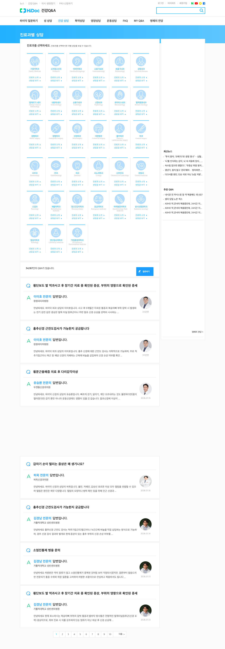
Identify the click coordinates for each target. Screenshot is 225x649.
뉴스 (22, 3)
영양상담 (96, 21)
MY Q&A (139, 21)
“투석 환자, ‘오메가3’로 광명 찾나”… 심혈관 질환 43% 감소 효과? (184, 156)
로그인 (161, 3)
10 (110, 634)
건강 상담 (63, 21)
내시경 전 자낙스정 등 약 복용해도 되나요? (184, 194)
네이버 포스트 (192, 3)
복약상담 (80, 21)
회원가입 (183, 3)
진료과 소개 (33, 77)
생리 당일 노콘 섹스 (173, 199)
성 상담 (48, 21)
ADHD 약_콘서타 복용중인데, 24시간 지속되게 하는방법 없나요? (184, 203)
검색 (201, 10)
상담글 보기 (33, 81)
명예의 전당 (156, 21)
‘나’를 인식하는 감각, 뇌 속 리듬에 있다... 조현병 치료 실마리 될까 (184, 161)
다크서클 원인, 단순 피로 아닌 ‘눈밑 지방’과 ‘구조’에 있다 (184, 174)
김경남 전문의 (42, 518)
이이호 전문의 (42, 297)
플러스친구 (200, 3)
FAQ (125, 21)
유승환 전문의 (42, 383)
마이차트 (171, 3)
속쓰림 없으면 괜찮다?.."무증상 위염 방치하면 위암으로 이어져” (184, 165)
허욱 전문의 (41, 475)
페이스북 (204, 3)
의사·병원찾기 (48, 3)
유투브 (196, 3)
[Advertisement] (90, 431)
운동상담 (112, 21)
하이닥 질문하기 (29, 21)
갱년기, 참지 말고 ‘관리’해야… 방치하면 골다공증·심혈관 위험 (184, 170)
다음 (120, 634)
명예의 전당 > (197, 332)
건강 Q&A (32, 3)
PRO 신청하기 (66, 3)
